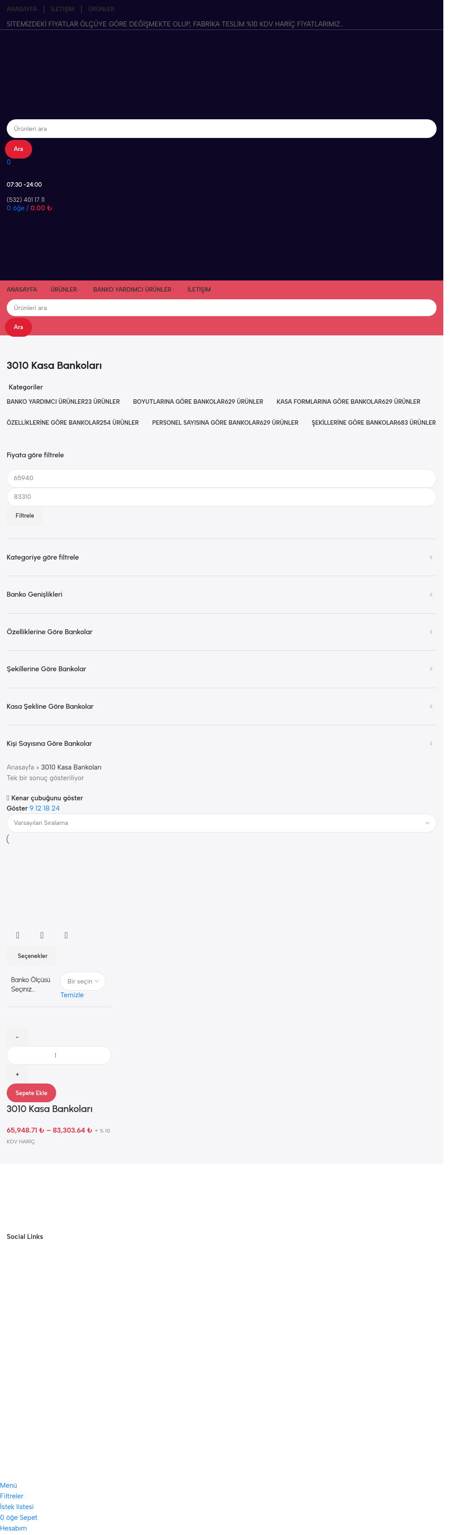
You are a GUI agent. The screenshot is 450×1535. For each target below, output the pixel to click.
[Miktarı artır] (17, 1074)
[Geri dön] (18, 346)
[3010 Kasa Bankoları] (59, 885)
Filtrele (25, 515)
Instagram (215, 1388)
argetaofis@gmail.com (215, 1326)
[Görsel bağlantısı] (40, 1197)
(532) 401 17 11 (215, 1343)
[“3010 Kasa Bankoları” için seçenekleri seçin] (31, 955)
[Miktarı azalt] (17, 1036)
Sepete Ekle (31, 1093)
